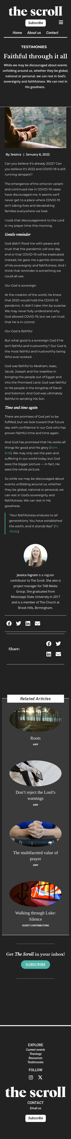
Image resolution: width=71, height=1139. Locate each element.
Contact (52, 32)
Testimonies (34, 47)
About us (34, 32)
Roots (35, 738)
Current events (35, 1050)
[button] (9, 623)
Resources (35, 1058)
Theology (35, 1054)
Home (17, 32)
